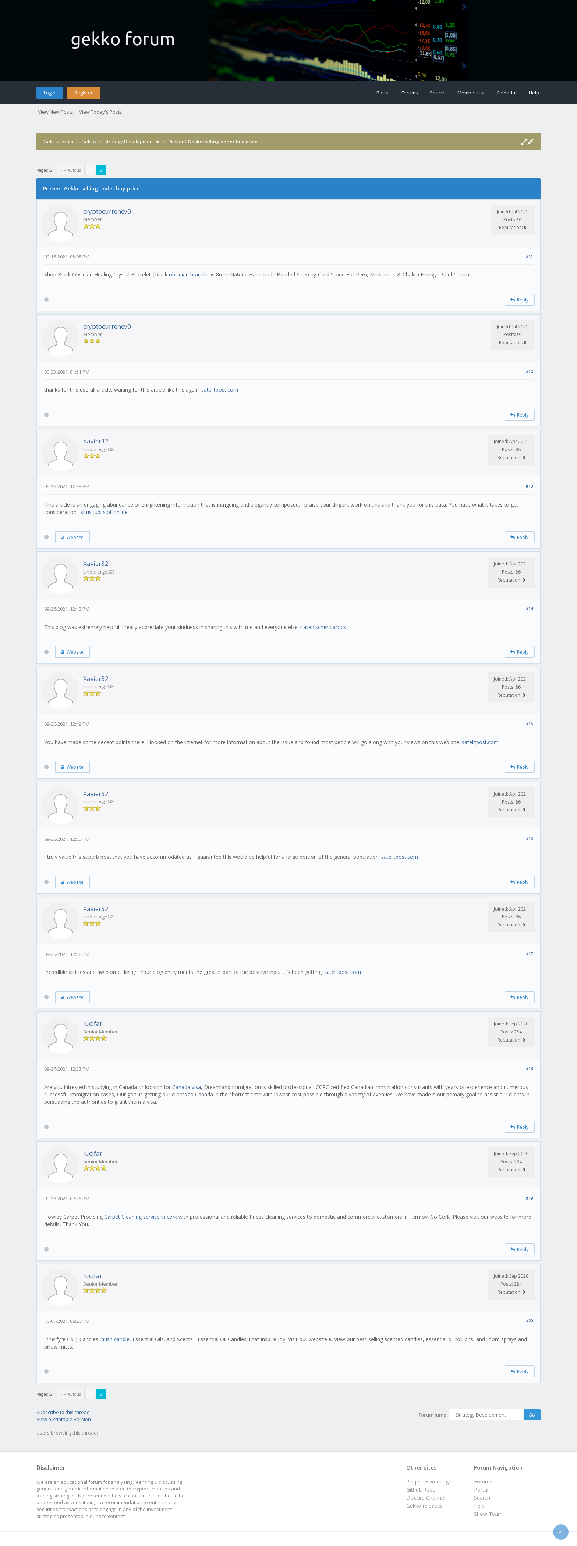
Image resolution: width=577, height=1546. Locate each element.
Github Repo (421, 1489)
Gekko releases (424, 1505)
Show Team (488, 1513)
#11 (529, 256)
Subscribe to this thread (63, 1412)
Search (438, 92)
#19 (529, 1198)
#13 (529, 486)
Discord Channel (425, 1497)
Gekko (88, 141)
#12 (529, 371)
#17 (529, 953)
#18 (529, 1068)
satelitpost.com (219, 389)
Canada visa (186, 1086)
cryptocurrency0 (107, 211)
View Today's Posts (100, 111)
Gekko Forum (58, 141)
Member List (471, 92)
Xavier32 (96, 441)
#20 (529, 1320)
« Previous (70, 170)
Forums (409, 92)
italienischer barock (323, 627)
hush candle (115, 1339)
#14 (529, 608)
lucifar (92, 1023)
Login (50, 92)
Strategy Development (129, 141)
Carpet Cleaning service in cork (140, 1216)
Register (83, 92)
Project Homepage (429, 1481)
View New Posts (55, 111)
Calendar (506, 92)
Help (534, 92)
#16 (529, 838)
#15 (529, 723)
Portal (383, 92)
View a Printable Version (63, 1419)
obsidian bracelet (189, 274)
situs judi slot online (104, 511)
